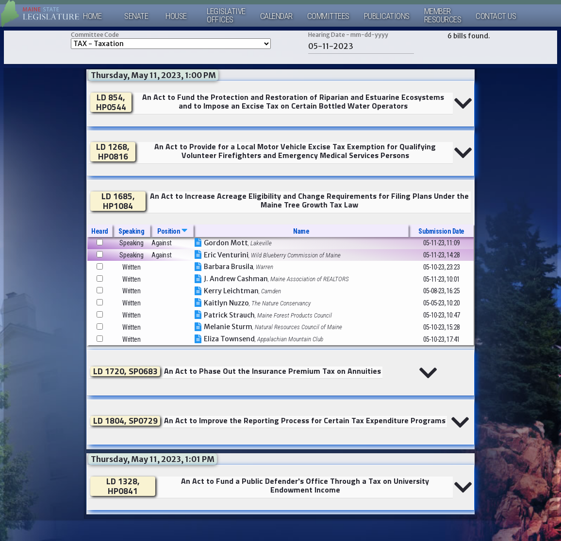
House (176, 16)
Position (172, 231)
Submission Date (441, 231)
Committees (328, 16)
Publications (387, 16)
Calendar (276, 16)
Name (301, 231)
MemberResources (443, 15)
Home (92, 16)
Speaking (131, 231)
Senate (136, 16)
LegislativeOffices (226, 15)
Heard (99, 231)
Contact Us (496, 16)
